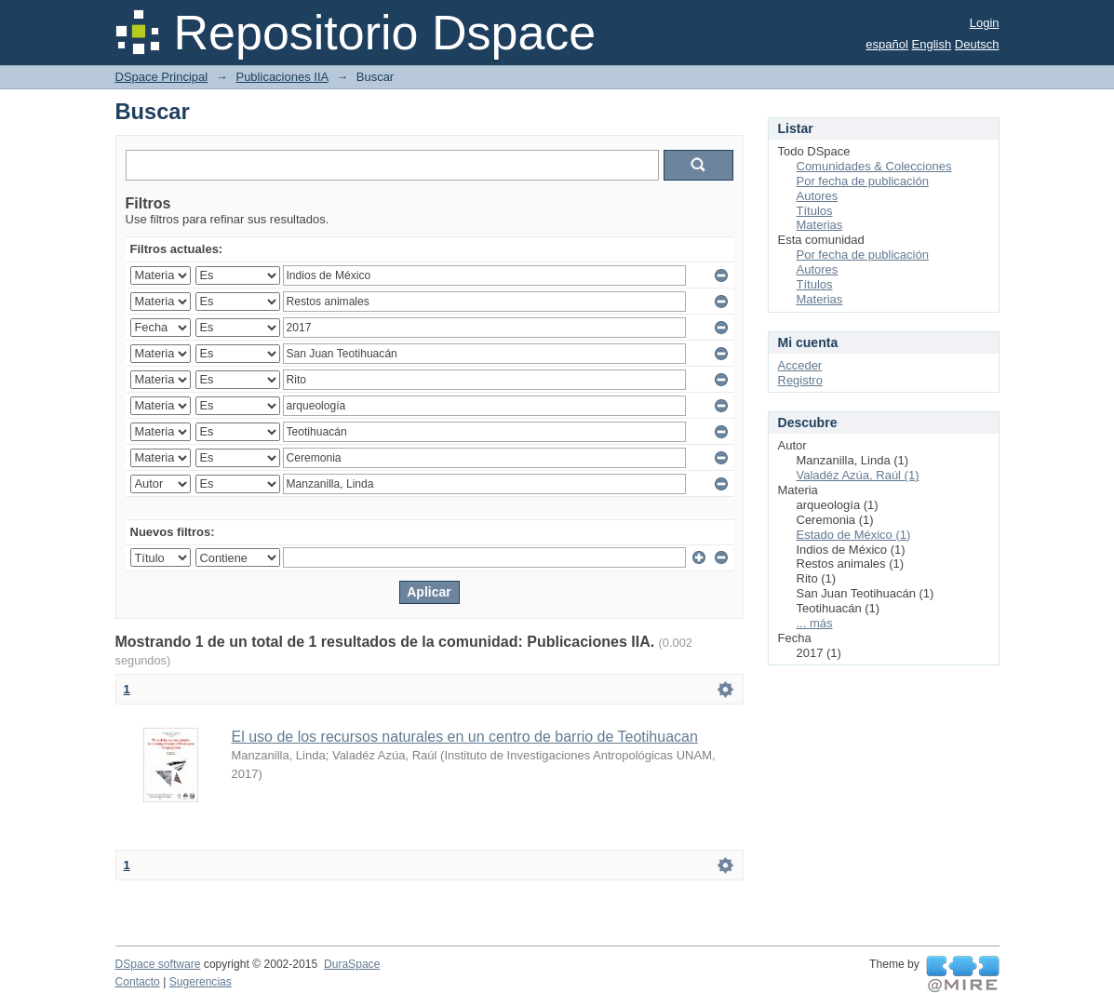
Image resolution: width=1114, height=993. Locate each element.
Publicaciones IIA (281, 77)
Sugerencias (200, 981)
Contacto (137, 981)
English (932, 44)
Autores (818, 196)
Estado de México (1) (854, 535)
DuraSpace (352, 964)
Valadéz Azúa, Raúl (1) (858, 475)
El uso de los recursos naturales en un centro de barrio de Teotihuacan (465, 737)
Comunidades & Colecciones (874, 166)
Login (985, 23)
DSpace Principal (161, 77)
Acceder (800, 365)
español (887, 44)
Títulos (815, 211)
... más (815, 623)
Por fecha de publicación (863, 181)
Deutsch (977, 44)
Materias (820, 225)
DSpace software (158, 964)
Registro (800, 380)
